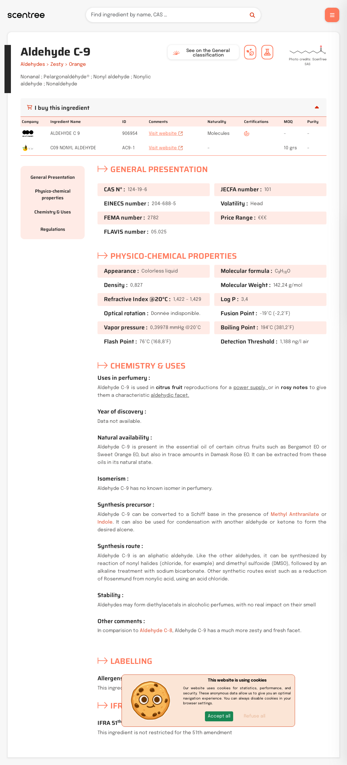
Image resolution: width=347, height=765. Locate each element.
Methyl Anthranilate (295, 514)
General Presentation (52, 177)
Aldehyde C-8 (156, 630)
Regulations (52, 229)
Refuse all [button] (254, 716)
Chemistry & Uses (52, 211)
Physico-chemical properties (53, 194)
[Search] (173, 15)
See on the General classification (201, 52)
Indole (105, 522)
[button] (219, 716)
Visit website (166, 133)
